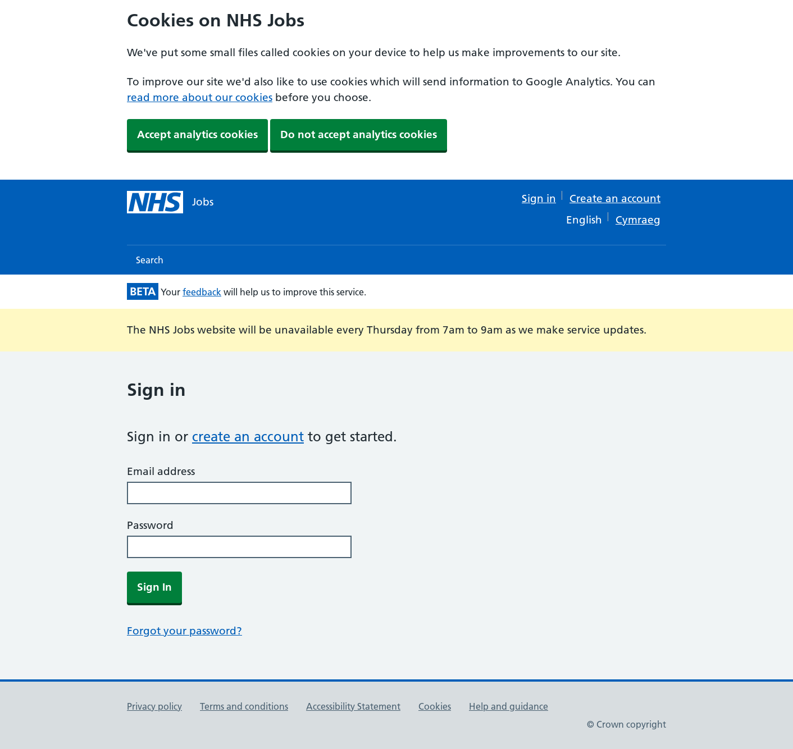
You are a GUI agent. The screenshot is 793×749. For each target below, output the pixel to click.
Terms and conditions (244, 706)
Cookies (434, 706)
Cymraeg (638, 219)
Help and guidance (508, 706)
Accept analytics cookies (197, 134)
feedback (202, 292)
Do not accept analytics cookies (358, 134)
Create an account (614, 198)
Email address (161, 471)
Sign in (539, 198)
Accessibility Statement (353, 706)
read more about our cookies (199, 97)
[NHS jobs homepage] (170, 202)
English (584, 219)
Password (150, 525)
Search (149, 260)
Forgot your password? (184, 630)
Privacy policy (154, 706)
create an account (248, 436)
